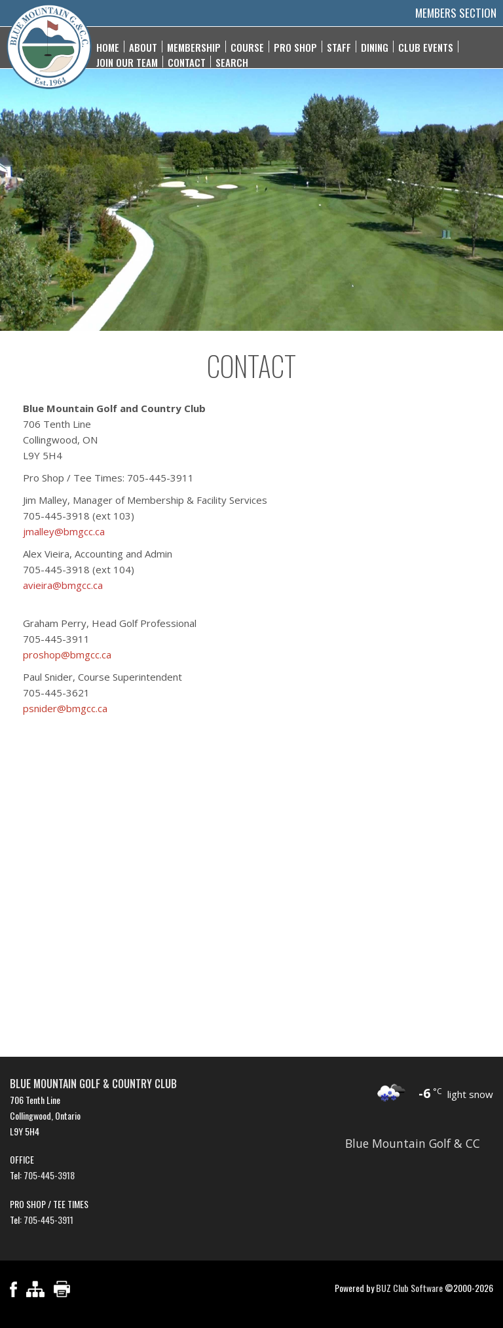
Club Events (425, 46)
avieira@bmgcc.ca (63, 585)
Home (107, 46)
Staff (339, 46)
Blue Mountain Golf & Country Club (93, 1083)
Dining (374, 46)
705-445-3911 (48, 1219)
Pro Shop (295, 46)
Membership (194, 46)
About (143, 46)
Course (247, 46)
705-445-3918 (49, 1175)
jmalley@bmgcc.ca (64, 531)
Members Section (455, 13)
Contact (187, 61)
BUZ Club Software (409, 1288)
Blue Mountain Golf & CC (412, 1143)
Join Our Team (127, 61)
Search (231, 61)
